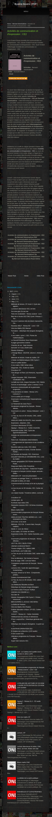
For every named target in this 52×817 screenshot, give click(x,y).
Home (9, 23)
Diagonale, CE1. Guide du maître (22, 368)
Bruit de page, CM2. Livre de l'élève (23, 561)
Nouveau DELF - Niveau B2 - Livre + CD (25, 326)
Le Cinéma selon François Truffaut (23, 590)
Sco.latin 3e (15, 595)
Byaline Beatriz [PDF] (26, 4)
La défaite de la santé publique (27, 778)
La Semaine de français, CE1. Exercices (25, 454)
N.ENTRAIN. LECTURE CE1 (21, 551)
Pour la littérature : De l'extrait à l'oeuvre (25, 558)
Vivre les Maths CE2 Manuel (21, 328)
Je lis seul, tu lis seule (18, 522)
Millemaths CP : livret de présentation (24, 476)
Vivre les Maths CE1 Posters (21, 607)
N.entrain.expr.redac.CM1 (20, 503)
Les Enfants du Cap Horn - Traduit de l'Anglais (27, 469)
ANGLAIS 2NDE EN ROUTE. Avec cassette (26, 420)
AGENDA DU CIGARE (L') (20, 592)
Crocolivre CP (16, 370)
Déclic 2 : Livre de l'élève (19, 529)
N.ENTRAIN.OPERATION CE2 (21, 629)
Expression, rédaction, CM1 (20, 423)
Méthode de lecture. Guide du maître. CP (25, 357)
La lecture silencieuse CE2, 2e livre (23, 309)
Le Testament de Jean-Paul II (21, 404)
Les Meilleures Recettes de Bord (22, 584)
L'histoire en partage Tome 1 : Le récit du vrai (26, 478)
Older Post (40, 276)
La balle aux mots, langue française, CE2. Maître (28, 382)
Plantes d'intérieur (17, 350)
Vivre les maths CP (23, 717)
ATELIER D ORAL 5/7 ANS (20, 481)
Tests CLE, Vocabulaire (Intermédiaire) (24, 440)
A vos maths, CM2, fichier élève (22, 365)
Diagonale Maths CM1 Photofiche (22, 466)
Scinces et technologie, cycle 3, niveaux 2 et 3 (27, 385)
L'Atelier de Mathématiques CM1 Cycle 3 (25, 360)
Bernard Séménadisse (19, 23)
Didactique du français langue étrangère (25, 587)
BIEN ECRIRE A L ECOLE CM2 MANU (24, 602)
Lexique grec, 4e (17, 500)
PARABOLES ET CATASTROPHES (29, 792)
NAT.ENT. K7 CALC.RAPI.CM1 (21, 348)
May (13, 301)
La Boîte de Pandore (18, 604)
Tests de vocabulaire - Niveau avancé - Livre (26, 314)
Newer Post (12, 276)
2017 (12, 291)
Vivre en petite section (18, 363)
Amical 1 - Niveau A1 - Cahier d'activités (25, 614)
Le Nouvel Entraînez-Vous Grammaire (24, 340)
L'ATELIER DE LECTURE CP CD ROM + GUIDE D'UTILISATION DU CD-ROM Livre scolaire (30, 685)
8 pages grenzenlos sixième (20, 343)
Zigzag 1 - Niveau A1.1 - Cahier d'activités (25, 428)
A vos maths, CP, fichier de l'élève (22, 531)
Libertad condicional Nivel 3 (20, 546)
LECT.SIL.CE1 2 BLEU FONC (21, 543)
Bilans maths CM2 (17, 510)
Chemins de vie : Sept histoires (22, 345)
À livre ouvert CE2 (17, 634)
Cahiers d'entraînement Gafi (21, 577)
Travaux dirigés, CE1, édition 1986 (23, 548)
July (13, 296)
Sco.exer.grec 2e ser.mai (19, 311)
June (13, 299)
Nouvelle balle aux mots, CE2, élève (23, 447)
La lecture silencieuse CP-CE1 (21, 425)
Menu (26, 11)
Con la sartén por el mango (20, 396)
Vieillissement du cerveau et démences (24, 617)
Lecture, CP (21, 733)
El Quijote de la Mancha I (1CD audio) (24, 631)
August (14, 294)
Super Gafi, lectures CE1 (19, 641)
